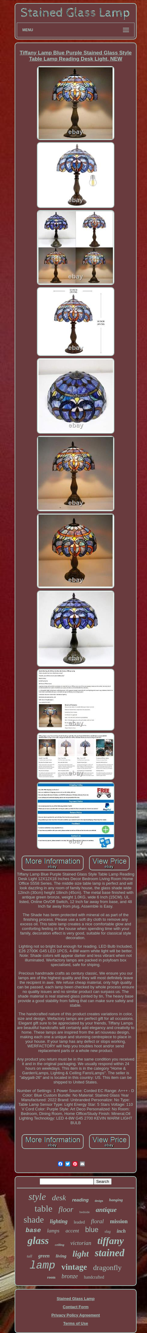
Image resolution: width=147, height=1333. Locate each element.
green (43, 1255)
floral (97, 1221)
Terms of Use (75, 1323)
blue (91, 1230)
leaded (79, 1222)
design (99, 1200)
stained (109, 1252)
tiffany (110, 1240)
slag (108, 1231)
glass (38, 1240)
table (43, 1208)
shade (34, 1219)
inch (121, 1231)
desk (59, 1197)
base (33, 1230)
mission (118, 1221)
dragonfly (107, 1268)
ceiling (59, 1244)
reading (80, 1199)
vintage (74, 1267)
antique (106, 1209)
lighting (59, 1221)
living (61, 1255)
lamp (42, 1266)
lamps (53, 1231)
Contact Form (76, 1307)
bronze (70, 1276)
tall (29, 1256)
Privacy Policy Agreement (75, 1315)
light (81, 1253)
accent (72, 1231)
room (51, 1277)
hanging (116, 1200)
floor (66, 1209)
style (37, 1196)
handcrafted (94, 1277)
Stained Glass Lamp (76, 1298)
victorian (80, 1243)
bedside (84, 1212)
